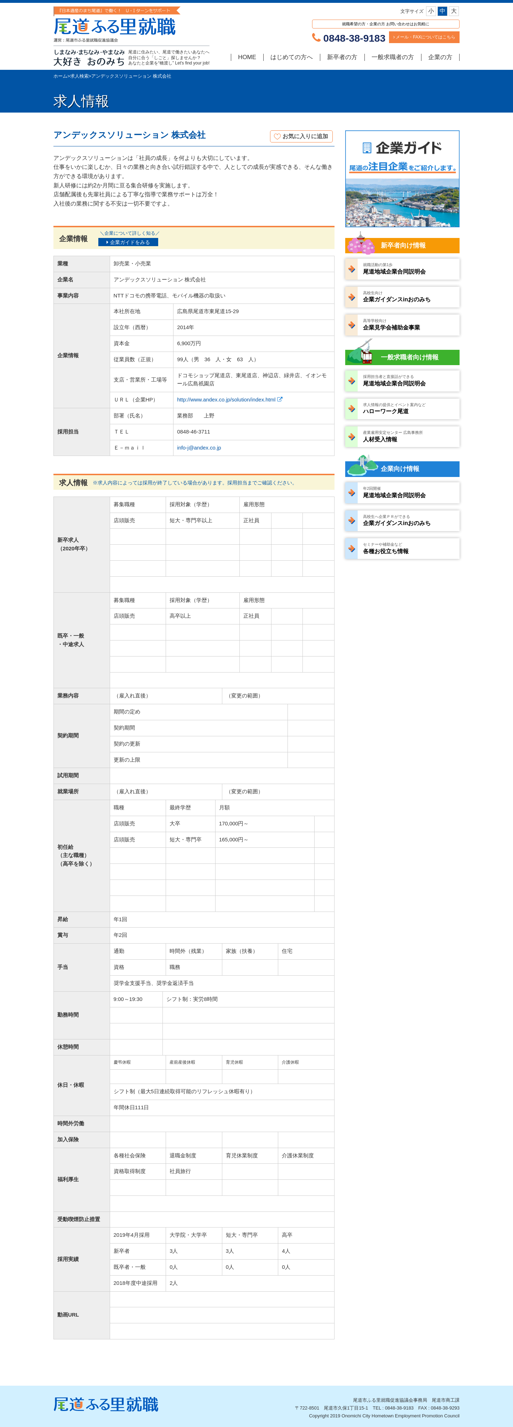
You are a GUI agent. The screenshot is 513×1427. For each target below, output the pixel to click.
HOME (247, 57)
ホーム (60, 76)
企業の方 (440, 57)
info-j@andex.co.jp (199, 448)
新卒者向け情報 (403, 245)
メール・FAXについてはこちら (424, 37)
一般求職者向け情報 (410, 357)
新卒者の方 (342, 57)
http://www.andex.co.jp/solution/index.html (226, 400)
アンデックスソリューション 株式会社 (131, 76)
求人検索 (79, 76)
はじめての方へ (291, 57)
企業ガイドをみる (130, 242)
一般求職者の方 (393, 57)
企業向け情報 (400, 468)
